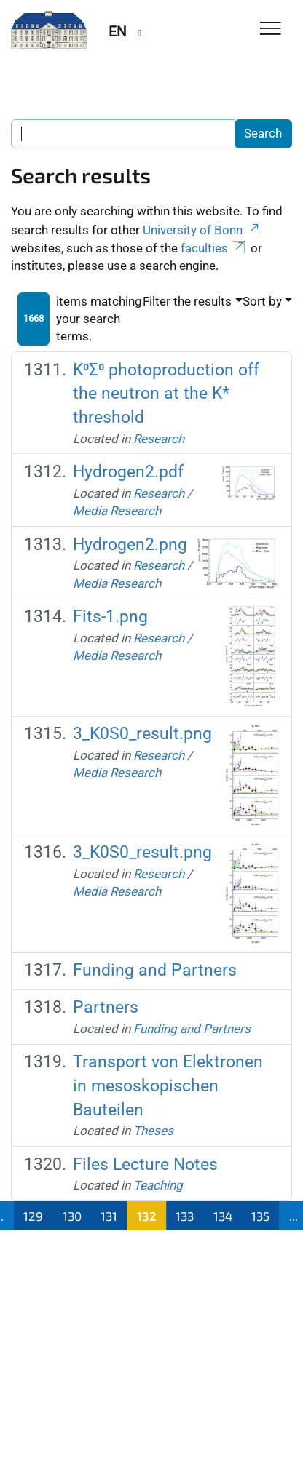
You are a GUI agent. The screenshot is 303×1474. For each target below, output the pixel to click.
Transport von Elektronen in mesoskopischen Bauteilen (168, 1085)
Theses (153, 1130)
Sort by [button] (262, 301)
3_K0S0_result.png (142, 734)
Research (158, 438)
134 (222, 1215)
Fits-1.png (110, 616)
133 (185, 1215)
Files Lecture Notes (145, 1164)
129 (33, 1215)
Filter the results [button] (187, 301)
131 (109, 1215)
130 (72, 1215)
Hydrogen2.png (130, 544)
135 (260, 1215)
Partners (105, 1007)
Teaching (158, 1185)
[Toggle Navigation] (270, 29)
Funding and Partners (155, 970)
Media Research (117, 510)
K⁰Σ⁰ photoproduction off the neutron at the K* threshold (166, 393)
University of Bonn (202, 230)
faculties (214, 248)
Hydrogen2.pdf (128, 472)
